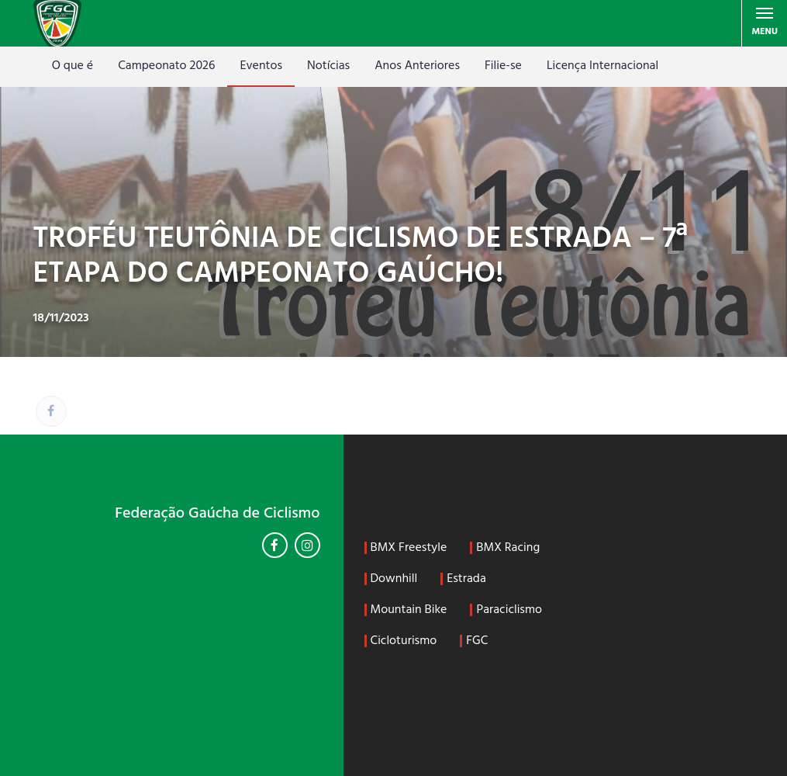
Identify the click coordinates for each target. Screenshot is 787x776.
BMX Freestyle (409, 548)
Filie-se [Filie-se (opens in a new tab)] (503, 66)
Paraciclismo (509, 610)
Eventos (261, 66)
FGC (477, 641)
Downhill (394, 579)
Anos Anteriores (417, 66)
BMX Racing (508, 548)
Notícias (328, 66)
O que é (72, 66)
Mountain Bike (409, 610)
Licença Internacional (602, 66)
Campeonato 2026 (166, 66)
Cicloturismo (404, 641)
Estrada (466, 579)
